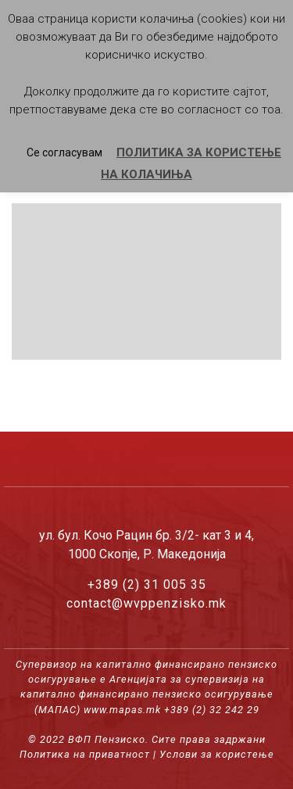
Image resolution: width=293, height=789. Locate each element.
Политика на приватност (85, 754)
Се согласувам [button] (64, 152)
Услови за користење (216, 754)
